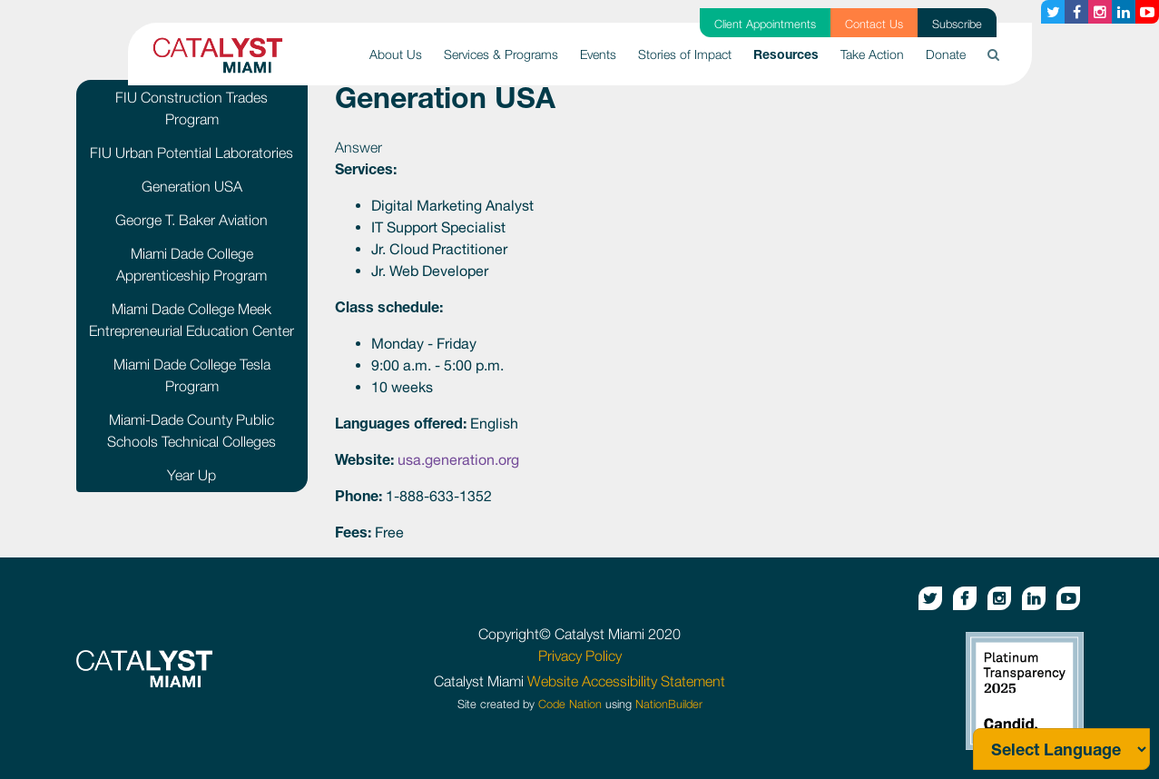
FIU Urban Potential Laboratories (191, 152)
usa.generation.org (458, 459)
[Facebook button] (1076, 12)
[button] (993, 54)
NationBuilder (668, 704)
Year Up (191, 475)
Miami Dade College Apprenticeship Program (191, 264)
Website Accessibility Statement (626, 681)
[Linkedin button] (1123, 12)
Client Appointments (765, 24)
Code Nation (570, 704)
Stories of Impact (685, 54)
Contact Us (874, 24)
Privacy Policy (580, 655)
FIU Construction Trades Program (191, 108)
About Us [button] (395, 54)
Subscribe (957, 24)
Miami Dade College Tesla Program (191, 375)
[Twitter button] (1053, 12)
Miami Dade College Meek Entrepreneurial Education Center (191, 320)
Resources (791, 53)
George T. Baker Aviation (191, 220)
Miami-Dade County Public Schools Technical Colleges (191, 430)
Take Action (872, 54)
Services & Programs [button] (501, 54)
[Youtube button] (1147, 12)
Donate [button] (946, 54)
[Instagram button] (1100, 12)
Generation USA (192, 186)
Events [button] (598, 54)
